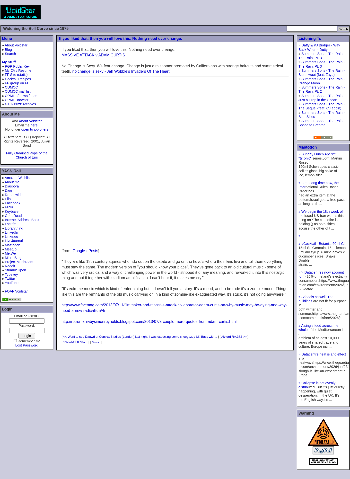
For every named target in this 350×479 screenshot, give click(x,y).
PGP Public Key (17, 66)
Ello (8, 199)
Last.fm (10, 224)
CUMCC (11, 87)
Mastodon (12, 245)
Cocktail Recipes (18, 79)
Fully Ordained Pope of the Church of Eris (26, 155)
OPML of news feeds (21, 96)
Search (10, 54)
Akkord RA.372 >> (234, 336)
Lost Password (26, 345)
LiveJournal (14, 241)
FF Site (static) (16, 75)
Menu (7, 38)
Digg (8, 190)
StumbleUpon (15, 270)
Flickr (9, 207)
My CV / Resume (18, 70)
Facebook (12, 203)
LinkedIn (11, 232)
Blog (8, 50)
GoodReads (14, 216)
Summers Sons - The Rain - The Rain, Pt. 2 (321, 89)
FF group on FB (17, 83)
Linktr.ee (11, 237)
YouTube (12, 283)
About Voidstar (16, 45)
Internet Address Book (22, 220)
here (34, 125)
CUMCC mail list (18, 91)
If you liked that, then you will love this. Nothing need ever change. (120, 38)
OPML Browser (16, 100)
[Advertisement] (261, 12)
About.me (12, 182)
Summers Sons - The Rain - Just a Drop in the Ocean (321, 98)
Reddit (10, 266)
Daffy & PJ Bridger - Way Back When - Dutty (319, 47)
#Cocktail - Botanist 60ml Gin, (323, 244)
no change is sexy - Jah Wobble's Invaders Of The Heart (120, 71)
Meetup (11, 249)
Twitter (10, 279)
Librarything (14, 228)
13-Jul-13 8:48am (75, 342)
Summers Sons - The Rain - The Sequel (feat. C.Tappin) (321, 106)
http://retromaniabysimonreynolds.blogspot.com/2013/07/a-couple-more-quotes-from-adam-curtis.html (148, 321)
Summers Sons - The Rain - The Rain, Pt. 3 (321, 56)
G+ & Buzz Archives (20, 104)
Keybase (11, 211)
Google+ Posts (85, 251)
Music (96, 342)
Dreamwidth (14, 195)
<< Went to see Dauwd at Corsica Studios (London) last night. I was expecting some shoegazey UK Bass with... (140, 336)
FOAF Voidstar (16, 291)
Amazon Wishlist (17, 178)
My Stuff (9, 62)
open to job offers (34, 129)
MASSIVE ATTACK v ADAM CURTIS (93, 55)
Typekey (11, 274)
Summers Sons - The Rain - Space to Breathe (321, 123)
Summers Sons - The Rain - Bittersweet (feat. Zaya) (321, 73)
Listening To (309, 38)
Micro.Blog (13, 258)
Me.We (10, 253)
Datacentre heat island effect (322, 354)
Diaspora (12, 186)
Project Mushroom (19, 262)
